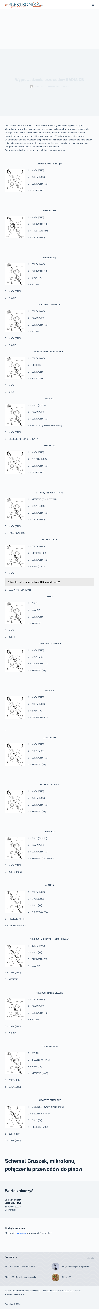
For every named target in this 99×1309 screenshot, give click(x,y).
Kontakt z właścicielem (15, 1295)
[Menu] (93, 4)
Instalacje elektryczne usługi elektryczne (62, 1291)
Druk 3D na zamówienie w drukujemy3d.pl (22, 1291)
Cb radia (65, 86)
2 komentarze (10, 1210)
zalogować (21, 1233)
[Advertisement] (49, 29)
